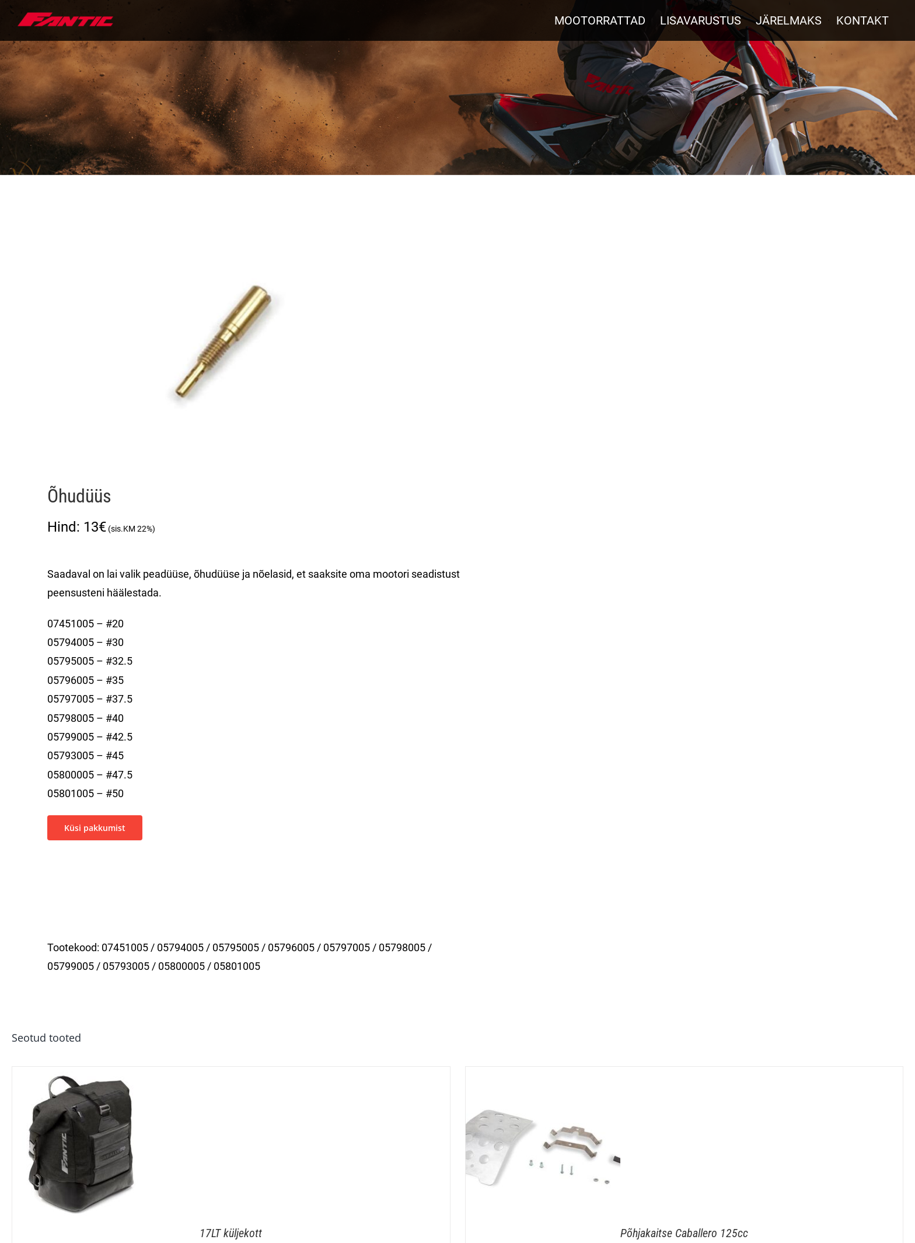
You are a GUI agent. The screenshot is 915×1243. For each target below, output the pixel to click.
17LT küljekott (231, 1233)
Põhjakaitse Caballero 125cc (684, 1233)
